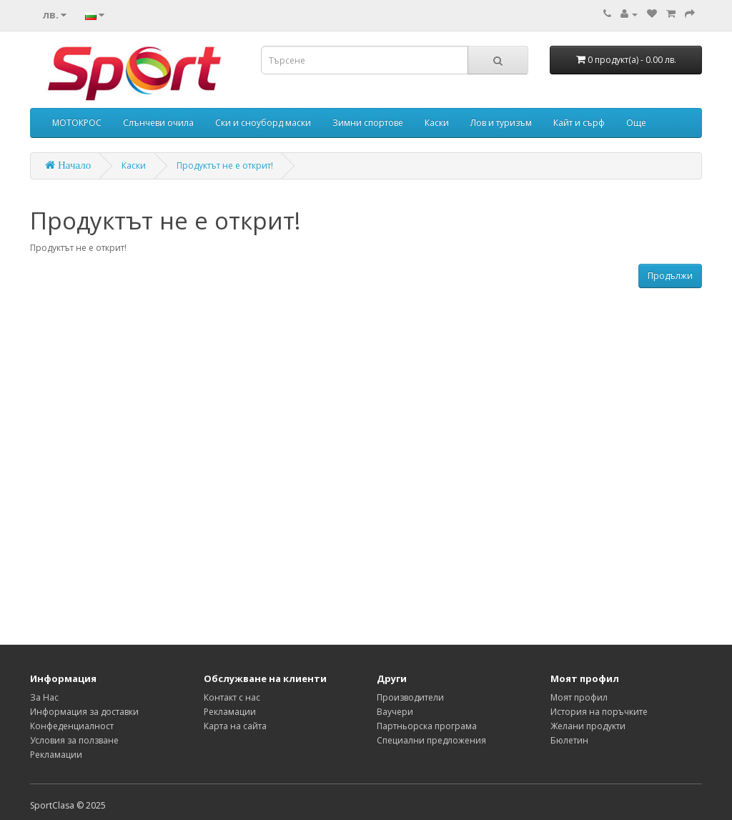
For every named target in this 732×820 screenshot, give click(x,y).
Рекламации (56, 755)
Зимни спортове (367, 123)
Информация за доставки (84, 712)
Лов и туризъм (501, 123)
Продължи (670, 276)
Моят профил (579, 697)
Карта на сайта (235, 726)
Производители (410, 697)
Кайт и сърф (579, 123)
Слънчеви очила (158, 123)
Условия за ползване (74, 740)
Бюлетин (569, 740)
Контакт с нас (232, 697)
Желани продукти (587, 726)
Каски (437, 123)
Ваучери (395, 712)
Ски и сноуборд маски (263, 123)
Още (636, 123)
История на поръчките (599, 712)
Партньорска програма (427, 726)
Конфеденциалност (72, 726)
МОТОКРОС (77, 123)
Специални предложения (431, 740)
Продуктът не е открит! (225, 165)
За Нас (44, 697)
